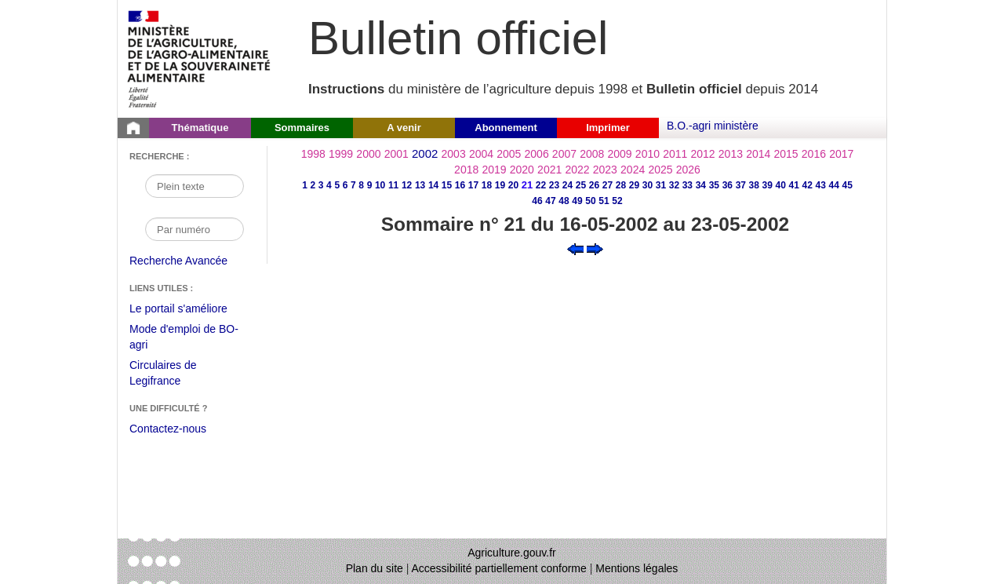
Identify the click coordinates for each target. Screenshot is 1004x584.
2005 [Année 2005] (509, 154)
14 (433, 185)
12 (407, 185)
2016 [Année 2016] (814, 154)
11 (393, 185)
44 (834, 185)
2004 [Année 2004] (481, 154)
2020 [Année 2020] (522, 169)
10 (380, 185)
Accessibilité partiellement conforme (499, 568)
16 (460, 185)
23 (554, 185)
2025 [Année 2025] (660, 169)
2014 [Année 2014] (758, 154)
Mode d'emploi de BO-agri (183, 339)
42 (807, 185)
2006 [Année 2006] (537, 154)
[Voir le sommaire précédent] (575, 248)
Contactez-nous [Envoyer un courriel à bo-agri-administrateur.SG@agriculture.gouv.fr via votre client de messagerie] (167, 428)
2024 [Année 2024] (632, 169)
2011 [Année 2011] (675, 154)
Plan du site (374, 568)
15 (447, 185)
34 (701, 185)
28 (621, 185)
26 (594, 185)
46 (537, 200)
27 (607, 185)
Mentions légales (636, 568)
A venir (404, 127)
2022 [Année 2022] (577, 169)
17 (473, 185)
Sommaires (302, 127)
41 (794, 185)
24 (567, 185)
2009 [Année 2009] (620, 154)
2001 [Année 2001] (396, 154)
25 (581, 185)
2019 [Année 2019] (494, 169)
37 (741, 185)
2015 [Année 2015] (785, 154)
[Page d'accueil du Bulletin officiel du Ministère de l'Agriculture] (133, 128)
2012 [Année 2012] (703, 154)
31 (661, 185)
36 (727, 185)
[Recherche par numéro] (194, 229)
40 (781, 185)
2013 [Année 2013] (730, 154)
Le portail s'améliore (190, 309)
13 (420, 185)
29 (634, 185)
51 (603, 200)
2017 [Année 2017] (841, 154)
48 (563, 200)
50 (590, 200)
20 (513, 185)
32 (674, 185)
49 (577, 200)
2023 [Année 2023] (605, 169)
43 (821, 185)
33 (687, 185)
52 (617, 200)
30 (647, 185)
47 (550, 200)
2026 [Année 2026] (688, 169)
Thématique (200, 127)
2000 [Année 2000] (368, 154)
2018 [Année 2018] (466, 169)
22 (541, 185)
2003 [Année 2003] (454, 154)
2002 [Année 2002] (425, 153)
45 (847, 185)
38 (754, 185)
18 (487, 185)
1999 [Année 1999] (341, 154)
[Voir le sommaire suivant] (595, 248)
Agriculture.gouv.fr (511, 552)
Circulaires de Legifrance (175, 375)
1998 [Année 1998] (313, 154)
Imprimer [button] (608, 127)
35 (714, 185)
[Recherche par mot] (194, 186)
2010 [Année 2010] (647, 154)
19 (500, 185)
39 (767, 185)
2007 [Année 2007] (564, 154)
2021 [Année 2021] (549, 169)
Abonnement (506, 127)
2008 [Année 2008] (592, 154)
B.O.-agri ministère (712, 125)
